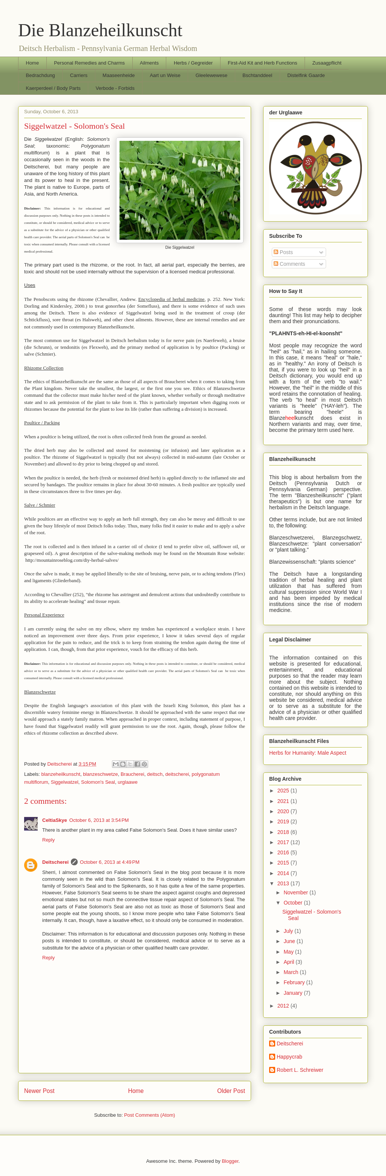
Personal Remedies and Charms (89, 63)
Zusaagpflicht (326, 63)
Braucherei (132, 774)
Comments (289, 264)
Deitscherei (55, 862)
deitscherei (177, 774)
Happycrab (289, 1057)
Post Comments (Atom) (149, 1115)
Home (32, 63)
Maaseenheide (119, 75)
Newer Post (39, 1091)
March (291, 972)
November (296, 892)
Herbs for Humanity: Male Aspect (307, 753)
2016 (284, 852)
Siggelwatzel (64, 782)
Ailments (149, 63)
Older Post (231, 1091)
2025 (284, 791)
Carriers (78, 75)
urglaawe (128, 782)
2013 (284, 883)
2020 (284, 811)
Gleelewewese (212, 75)
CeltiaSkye (54, 820)
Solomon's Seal (98, 782)
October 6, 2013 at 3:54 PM (99, 820)
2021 (284, 801)
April (289, 962)
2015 (284, 863)
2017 (284, 842)
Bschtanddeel (257, 75)
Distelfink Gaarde (306, 75)
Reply (48, 840)
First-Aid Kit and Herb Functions (262, 63)
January (293, 993)
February (294, 982)
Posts (283, 252)
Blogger (230, 1161)
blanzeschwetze (100, 774)
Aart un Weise (165, 75)
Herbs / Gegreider (193, 63)
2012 (284, 1006)
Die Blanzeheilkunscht (100, 30)
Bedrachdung (40, 75)
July (288, 931)
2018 (284, 832)
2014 (284, 873)
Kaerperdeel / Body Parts (53, 88)
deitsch (154, 774)
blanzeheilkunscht (60, 774)
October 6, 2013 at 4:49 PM (109, 862)
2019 (284, 821)
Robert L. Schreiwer (300, 1070)
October (293, 903)
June (289, 941)
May (289, 952)
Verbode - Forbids (115, 88)
